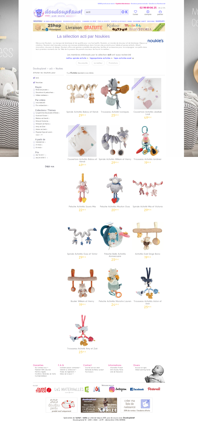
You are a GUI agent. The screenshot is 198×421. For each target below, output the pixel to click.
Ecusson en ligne (140, 367)
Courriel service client (92, 367)
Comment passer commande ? (70, 367)
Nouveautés (83, 63)
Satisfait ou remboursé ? (68, 369)
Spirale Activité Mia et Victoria (147, 191)
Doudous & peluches (44, 92)
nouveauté (40, 103)
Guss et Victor (41, 116)
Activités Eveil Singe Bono (147, 238)
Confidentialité (39, 376)
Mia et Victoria (42, 121)
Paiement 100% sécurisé (43, 369)
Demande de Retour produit (94, 369)
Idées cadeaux (42, 95)
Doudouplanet (39, 68)
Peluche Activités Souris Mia (82, 191)
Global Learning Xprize (142, 369)
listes (135, 13)
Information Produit (116, 367)
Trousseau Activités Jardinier (147, 143)
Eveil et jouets (41, 90)
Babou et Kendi (42, 118)
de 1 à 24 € (41, 155)
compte (147, 13)
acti (51, 68)
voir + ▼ (39, 135)
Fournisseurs (89, 372)
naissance (40, 142)
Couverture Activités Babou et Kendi (82, 144)
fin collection (41, 105)
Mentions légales (40, 372)
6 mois (38, 147)
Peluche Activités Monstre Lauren (115, 285)
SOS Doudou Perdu (116, 369)
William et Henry (43, 124)
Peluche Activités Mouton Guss (115, 191)
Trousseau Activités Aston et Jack (147, 286)
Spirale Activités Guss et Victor (82, 238)
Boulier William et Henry (82, 285)
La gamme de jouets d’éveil (47, 113)
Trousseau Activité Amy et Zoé (82, 333)
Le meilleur (98, 63)
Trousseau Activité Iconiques (115, 96)
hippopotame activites (100, 58)
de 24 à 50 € (42, 158)
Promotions (113, 63)
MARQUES (160, 21)
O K (124, 12)
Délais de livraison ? (66, 374)
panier (160, 13)
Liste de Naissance (116, 372)
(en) (45, 376)
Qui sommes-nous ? (41, 367)
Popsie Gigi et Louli (44, 132)
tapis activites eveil (122, 58)
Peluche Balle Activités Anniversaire (115, 239)
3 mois (38, 145)
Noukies (59, 68)
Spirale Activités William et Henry (115, 143)
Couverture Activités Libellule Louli (147, 97)
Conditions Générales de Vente (45, 374)
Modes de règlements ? (68, 372)
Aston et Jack (41, 129)
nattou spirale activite (76, 58)
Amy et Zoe (40, 127)
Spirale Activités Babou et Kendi (82, 96)
